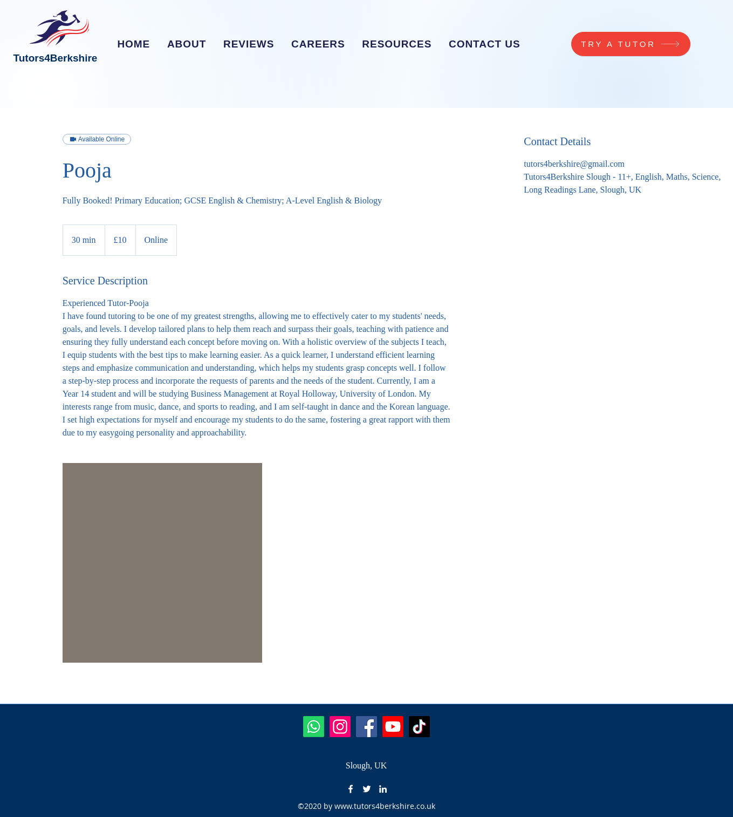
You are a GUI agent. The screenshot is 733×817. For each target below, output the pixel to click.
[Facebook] (366, 726)
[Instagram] (340, 726)
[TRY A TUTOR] (630, 44)
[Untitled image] (162, 563)
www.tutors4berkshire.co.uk (384, 806)
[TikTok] (419, 726)
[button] (318, 44)
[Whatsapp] (313, 726)
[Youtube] (392, 726)
